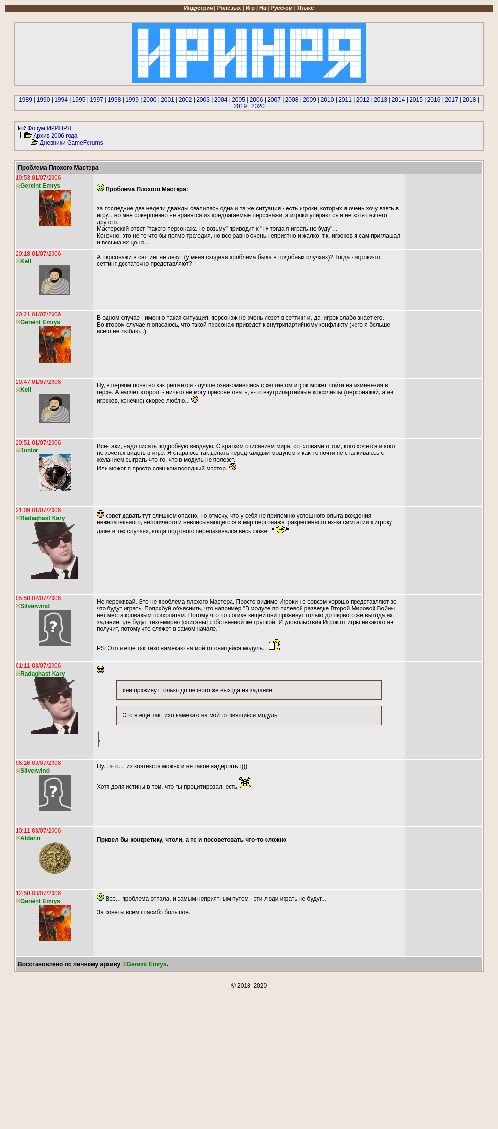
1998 (114, 99)
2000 (150, 99)
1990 (43, 99)
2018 (469, 99)
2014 (398, 99)
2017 (451, 99)
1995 (79, 99)
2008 (292, 99)
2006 (256, 99)
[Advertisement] (249, 1057)
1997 (96, 99)
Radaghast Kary (42, 518)
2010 (327, 99)
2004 (221, 99)
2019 (240, 106)
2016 (434, 99)
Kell (25, 261)
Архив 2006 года (55, 135)
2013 (380, 99)
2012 (363, 99)
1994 (61, 99)
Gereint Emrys (147, 964)
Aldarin (30, 838)
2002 (185, 99)
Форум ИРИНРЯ (49, 128)
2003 (203, 99)
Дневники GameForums (71, 142)
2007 (274, 99)
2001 (167, 99)
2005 (238, 99)
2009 (309, 99)
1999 (132, 99)
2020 (258, 106)
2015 (416, 99)
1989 (25, 99)
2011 (345, 99)
